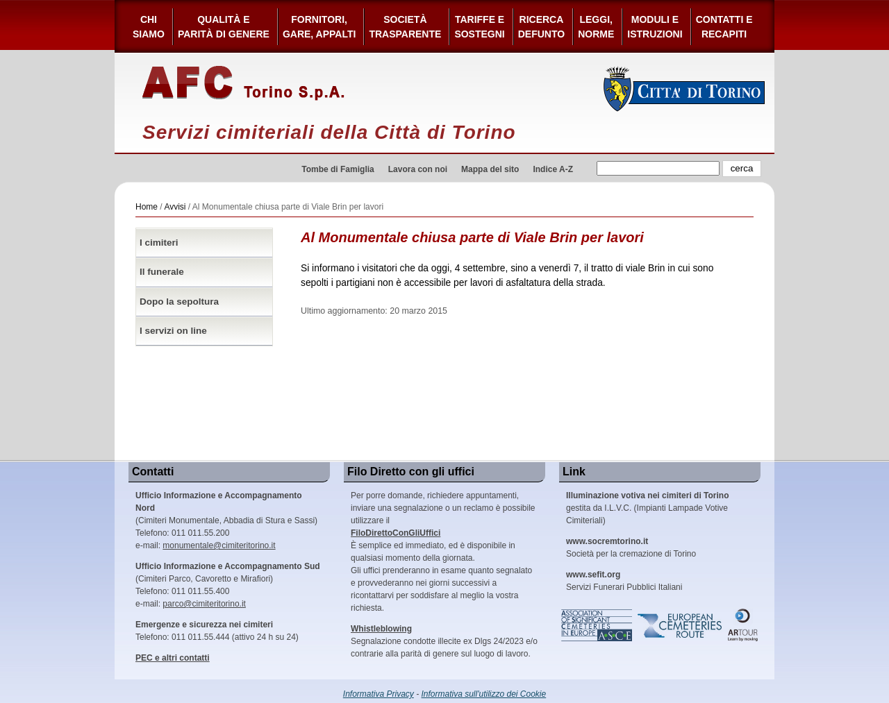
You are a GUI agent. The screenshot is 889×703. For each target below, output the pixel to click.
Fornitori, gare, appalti (319, 27)
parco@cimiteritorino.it (204, 604)
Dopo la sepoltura (179, 301)
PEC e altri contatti (172, 658)
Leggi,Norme (596, 27)
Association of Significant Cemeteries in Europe (597, 625)
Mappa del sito (490, 169)
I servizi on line (173, 330)
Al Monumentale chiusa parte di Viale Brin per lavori (472, 237)
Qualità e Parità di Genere (223, 27)
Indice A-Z (553, 169)
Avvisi (174, 207)
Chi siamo (149, 27)
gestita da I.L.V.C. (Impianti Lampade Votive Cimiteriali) (647, 508)
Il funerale (162, 271)
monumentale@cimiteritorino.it (219, 545)
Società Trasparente (405, 27)
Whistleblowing (381, 629)
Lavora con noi (417, 169)
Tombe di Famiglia (337, 169)
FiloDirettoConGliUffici (395, 533)
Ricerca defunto (541, 27)
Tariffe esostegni (479, 27)
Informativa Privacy (378, 694)
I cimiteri (159, 242)
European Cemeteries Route (680, 625)
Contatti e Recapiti (724, 27)
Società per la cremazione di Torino (631, 547)
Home (146, 207)
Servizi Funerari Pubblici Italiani (624, 581)
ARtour (743, 625)
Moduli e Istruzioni (654, 27)
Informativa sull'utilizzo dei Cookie (484, 694)
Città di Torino (684, 89)
